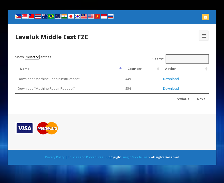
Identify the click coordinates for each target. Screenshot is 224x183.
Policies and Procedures (85, 157)
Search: (180, 59)
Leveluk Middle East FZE (51, 37)
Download (171, 79)
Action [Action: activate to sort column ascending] (171, 68)
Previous (181, 99)
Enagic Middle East (135, 157)
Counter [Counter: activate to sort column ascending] (134, 68)
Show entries (33, 57)
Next (201, 99)
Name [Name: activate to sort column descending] (24, 68)
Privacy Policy (55, 157)
